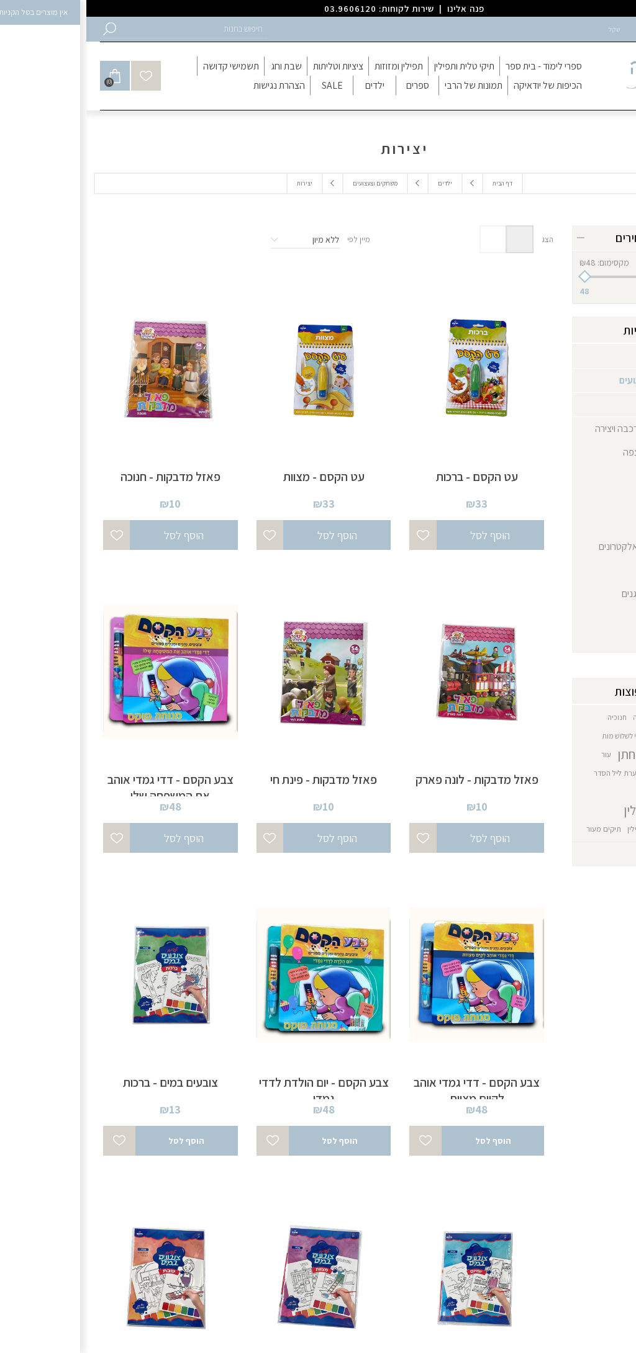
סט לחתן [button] (552, 754)
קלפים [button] (573, 522)
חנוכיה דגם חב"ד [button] (592, 735)
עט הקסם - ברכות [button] (391, 477)
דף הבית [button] (416, 183)
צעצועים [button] (570, 499)
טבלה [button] (433, 239)
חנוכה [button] (555, 717)
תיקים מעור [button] (517, 829)
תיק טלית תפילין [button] (576, 810)
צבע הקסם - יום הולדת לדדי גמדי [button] (237, 1090)
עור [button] (520, 754)
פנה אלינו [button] (379, 8)
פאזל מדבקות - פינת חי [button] (237, 779)
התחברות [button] (568, 29)
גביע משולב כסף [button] (593, 717)
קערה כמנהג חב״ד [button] (588, 773)
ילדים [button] (359, 183)
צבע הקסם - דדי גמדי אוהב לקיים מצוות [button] (390, 1090)
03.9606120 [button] (264, 8)
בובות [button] (593, 640)
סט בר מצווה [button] (597, 754)
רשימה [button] (407, 239)
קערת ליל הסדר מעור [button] (584, 791)
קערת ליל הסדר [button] (531, 773)
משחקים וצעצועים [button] (288, 183)
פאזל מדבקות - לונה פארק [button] (390, 779)
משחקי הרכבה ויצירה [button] (547, 428)
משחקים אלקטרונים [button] (548, 546)
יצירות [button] (573, 404)
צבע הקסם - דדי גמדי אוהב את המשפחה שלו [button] (84, 787)
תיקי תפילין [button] (558, 829)
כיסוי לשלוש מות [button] (538, 735)
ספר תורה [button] (567, 570)
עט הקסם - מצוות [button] (237, 477)
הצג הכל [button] (599, 854)
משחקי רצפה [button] (561, 452)
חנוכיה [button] (530, 717)
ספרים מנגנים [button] (560, 593)
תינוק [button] (594, 617)
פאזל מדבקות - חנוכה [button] (84, 477)
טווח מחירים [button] (557, 238)
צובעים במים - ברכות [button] (84, 1082)
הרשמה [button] (609, 29)
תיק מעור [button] (598, 829)
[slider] (557, 277)
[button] (106, 29)
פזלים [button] (574, 475)
